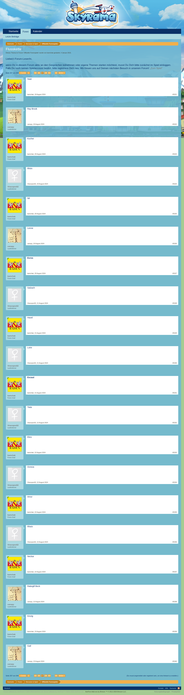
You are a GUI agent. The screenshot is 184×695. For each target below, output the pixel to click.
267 (42, 73)
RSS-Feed (179, 688)
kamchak (50, 53)
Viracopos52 (13, 187)
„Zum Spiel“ (156, 68)
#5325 (174, 214)
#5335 (174, 512)
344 (56, 73)
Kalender (37, 31)
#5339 (174, 631)
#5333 (174, 452)
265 (35, 73)
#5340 (174, 661)
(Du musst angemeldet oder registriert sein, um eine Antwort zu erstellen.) (152, 676)
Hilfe (166, 688)
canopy (10, 127)
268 (45, 73)
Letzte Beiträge (12, 36)
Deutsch (7, 688)
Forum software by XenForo (23, 692)
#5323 (174, 154)
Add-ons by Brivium (105, 692)
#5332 (174, 423)
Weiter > (62, 73)
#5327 (174, 273)
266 (39, 73)
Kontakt (160, 688)
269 (49, 73)
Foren (26, 31)
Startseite (13, 31)
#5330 (174, 363)
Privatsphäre (175, 692)
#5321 (174, 94)
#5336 (174, 542)
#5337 (174, 572)
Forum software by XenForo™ (64, 692)
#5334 (174, 482)
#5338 (174, 601)
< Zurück (23, 73)
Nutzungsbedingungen (162, 692)
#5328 (174, 303)
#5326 (174, 243)
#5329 (174, 333)
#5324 (174, 184)
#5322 (174, 124)
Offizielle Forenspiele (31, 53)
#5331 (174, 393)
